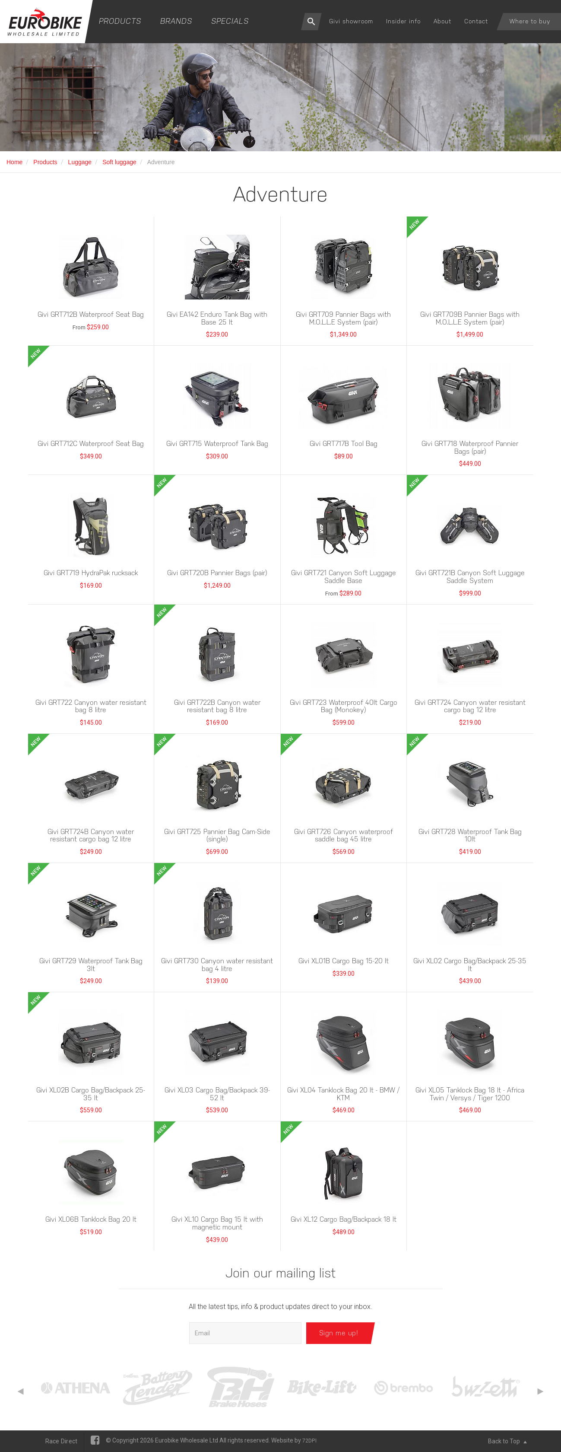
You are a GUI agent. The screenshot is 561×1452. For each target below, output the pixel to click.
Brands (176, 20)
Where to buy (530, 21)
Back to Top (507, 1441)
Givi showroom (351, 21)
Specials (230, 20)
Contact (476, 21)
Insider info (403, 21)
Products (120, 20)
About (442, 21)
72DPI (309, 1441)
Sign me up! (338, 1333)
